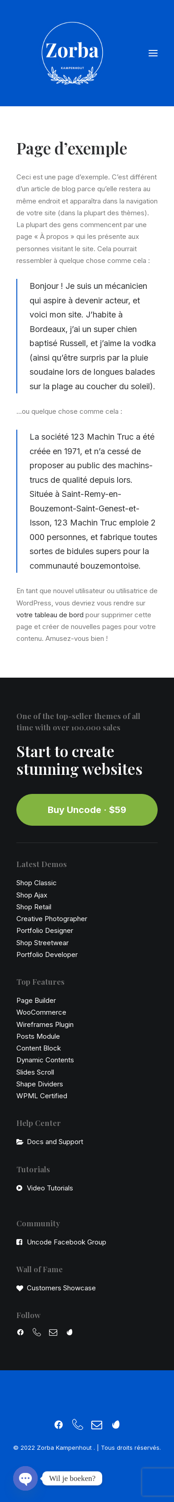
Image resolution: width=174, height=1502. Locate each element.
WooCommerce (41, 1012)
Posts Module (38, 1036)
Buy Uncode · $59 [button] (87, 809)
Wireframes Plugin (45, 1024)
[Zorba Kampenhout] (72, 53)
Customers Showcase (61, 1288)
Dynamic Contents (45, 1060)
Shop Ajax (31, 895)
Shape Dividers (39, 1084)
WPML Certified (41, 1095)
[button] (153, 53)
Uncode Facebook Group (66, 1242)
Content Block (38, 1048)
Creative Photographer (51, 918)
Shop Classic (36, 882)
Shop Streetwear (42, 942)
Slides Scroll (35, 1072)
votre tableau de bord (50, 614)
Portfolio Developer (47, 954)
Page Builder (36, 1000)
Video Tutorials (50, 1188)
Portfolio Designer (44, 930)
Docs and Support (55, 1141)
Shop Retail (33, 906)
